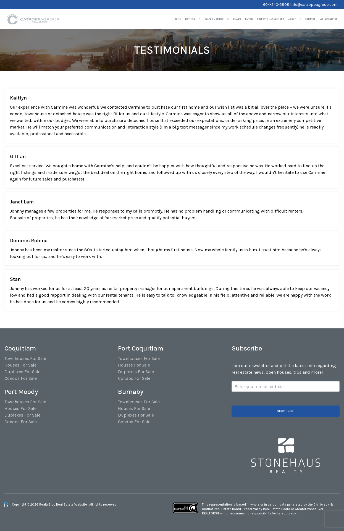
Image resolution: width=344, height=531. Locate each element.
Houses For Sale (20, 365)
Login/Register (328, 19)
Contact (310, 19)
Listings (190, 19)
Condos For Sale (20, 378)
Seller (237, 19)
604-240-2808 (276, 4)
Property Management (270, 19)
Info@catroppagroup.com (313, 4)
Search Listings (214, 19)
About (292, 19)
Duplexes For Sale (22, 371)
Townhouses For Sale (25, 358)
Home (177, 19)
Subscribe (285, 411)
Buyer (249, 19)
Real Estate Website (72, 504)
